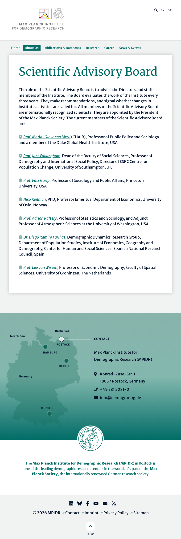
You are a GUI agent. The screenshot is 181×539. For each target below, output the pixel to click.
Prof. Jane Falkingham (41, 155)
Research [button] (93, 48)
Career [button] (109, 48)
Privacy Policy (115, 512)
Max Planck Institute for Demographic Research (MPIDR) (83, 463)
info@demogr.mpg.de (120, 397)
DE (170, 10)
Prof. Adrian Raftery (40, 218)
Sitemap (141, 512)
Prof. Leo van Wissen (40, 267)
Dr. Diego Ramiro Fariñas (44, 237)
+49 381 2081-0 (114, 389)
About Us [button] (32, 48)
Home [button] (15, 48)
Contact (72, 512)
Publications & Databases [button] (62, 48)
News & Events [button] (130, 48)
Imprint (92, 512)
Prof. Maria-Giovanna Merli (46, 137)
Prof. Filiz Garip (36, 180)
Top (90, 534)
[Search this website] (153, 10)
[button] (156, 10)
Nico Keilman (34, 199)
